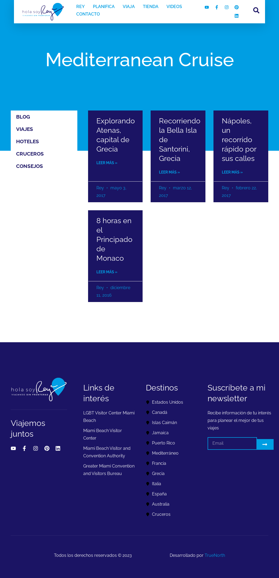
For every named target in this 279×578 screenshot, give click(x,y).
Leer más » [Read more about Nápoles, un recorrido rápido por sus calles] (232, 172)
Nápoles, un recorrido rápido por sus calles (239, 140)
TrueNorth (215, 555)
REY (80, 6)
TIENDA (150, 6)
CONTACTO (88, 14)
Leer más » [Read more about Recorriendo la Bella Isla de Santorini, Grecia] (169, 172)
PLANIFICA (104, 6)
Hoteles (27, 141)
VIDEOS (174, 6)
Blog (23, 117)
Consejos (29, 166)
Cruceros (30, 154)
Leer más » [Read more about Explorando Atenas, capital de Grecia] (106, 163)
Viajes (24, 129)
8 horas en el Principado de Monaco (114, 239)
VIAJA (129, 6)
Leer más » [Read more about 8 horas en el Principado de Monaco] (106, 272)
